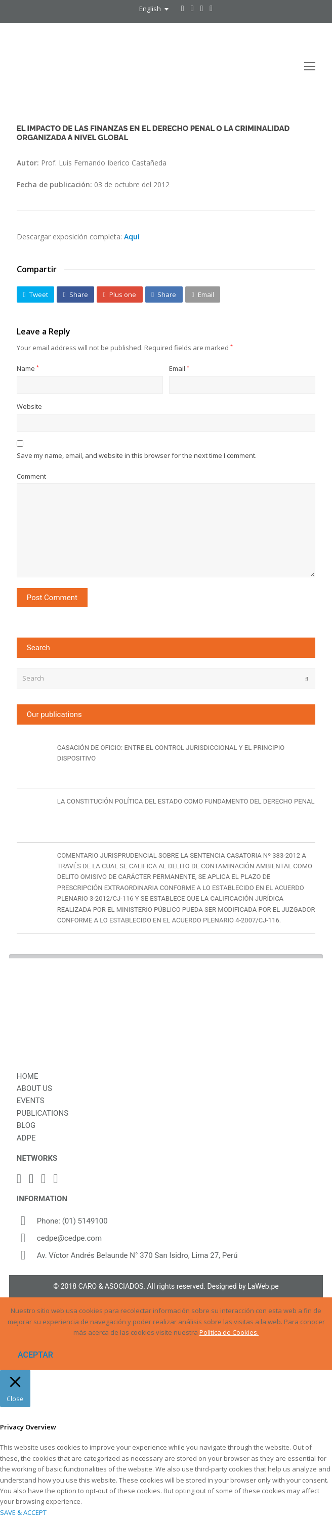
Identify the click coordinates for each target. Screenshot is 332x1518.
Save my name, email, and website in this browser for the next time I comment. (137, 455)
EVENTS (31, 1100)
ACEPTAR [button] (35, 1355)
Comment (31, 476)
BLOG (26, 1125)
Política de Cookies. (229, 1332)
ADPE (26, 1138)
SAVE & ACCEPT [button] (23, 1512)
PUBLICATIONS (42, 1113)
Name (28, 368)
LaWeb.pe (263, 1286)
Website (29, 406)
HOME (27, 1076)
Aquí (132, 236)
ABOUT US (34, 1088)
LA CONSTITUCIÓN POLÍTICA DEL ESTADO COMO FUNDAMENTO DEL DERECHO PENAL (186, 801)
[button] (35, 294)
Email (179, 368)
